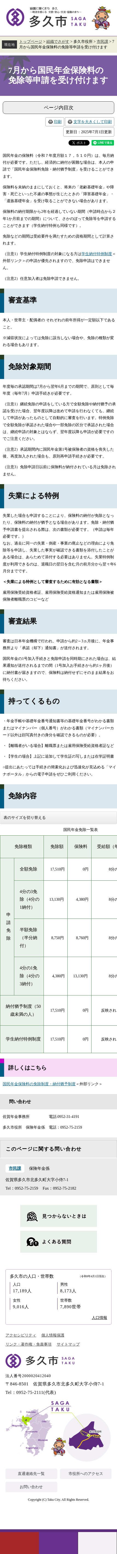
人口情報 (99, 1318)
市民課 (102, 42)
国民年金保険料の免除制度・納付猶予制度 (39, 1084)
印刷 (58, 122)
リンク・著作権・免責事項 (28, 1344)
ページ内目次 (58, 107)
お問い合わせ (31, 1487)
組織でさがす (57, 42)
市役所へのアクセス (86, 1474)
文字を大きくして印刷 (92, 122)
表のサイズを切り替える (25, 818)
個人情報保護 (52, 1335)
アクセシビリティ (20, 1335)
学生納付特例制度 (96, 254)
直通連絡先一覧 (31, 1474)
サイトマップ (68, 1344)
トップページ (30, 42)
